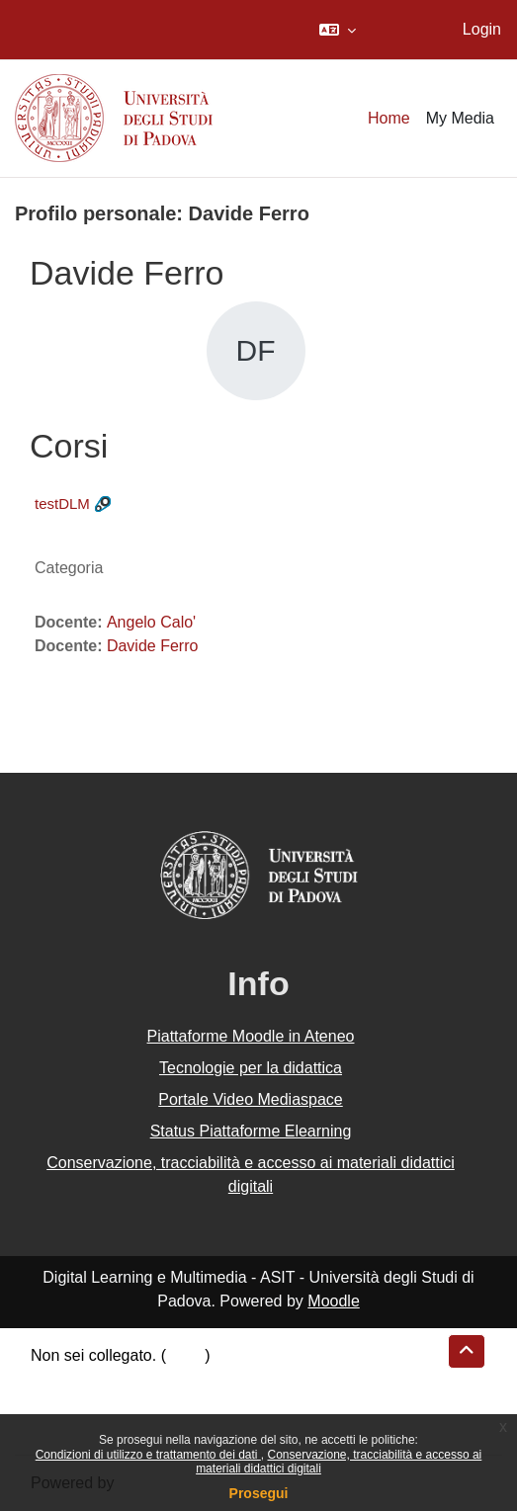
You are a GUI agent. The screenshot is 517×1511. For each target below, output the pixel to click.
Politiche (60, 1402)
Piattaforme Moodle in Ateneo (251, 1036)
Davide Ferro (152, 645)
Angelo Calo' (151, 622)
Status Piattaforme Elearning (251, 1131)
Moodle (333, 1301)
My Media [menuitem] (460, 118)
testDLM (62, 503)
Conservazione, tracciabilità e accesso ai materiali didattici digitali (250, 1174)
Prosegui (259, 1493)
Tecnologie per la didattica (250, 1067)
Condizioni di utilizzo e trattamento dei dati (148, 1455)
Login (482, 29)
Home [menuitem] (389, 118)
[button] (337, 29)
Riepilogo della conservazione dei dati (164, 1379)
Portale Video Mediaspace (250, 1099)
